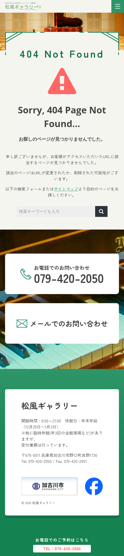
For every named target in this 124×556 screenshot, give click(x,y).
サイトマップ (66, 189)
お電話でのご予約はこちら (62, 544)
